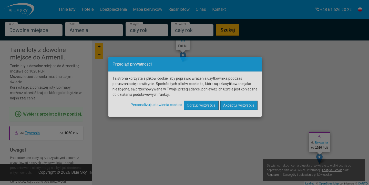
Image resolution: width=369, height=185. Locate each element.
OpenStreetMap (329, 183)
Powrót (180, 24)
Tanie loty (67, 9)
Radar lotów (179, 9)
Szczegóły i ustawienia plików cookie (307, 175)
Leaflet (309, 183)
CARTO (363, 183)
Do (72, 24)
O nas (201, 9)
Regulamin (274, 175)
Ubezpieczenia (113, 9)
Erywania (32, 133)
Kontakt (219, 9)
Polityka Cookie (332, 170)
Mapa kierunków (147, 9)
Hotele (88, 9)
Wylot (134, 24)
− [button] (99, 55)
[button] (333, 9)
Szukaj (227, 30)
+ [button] (99, 47)
